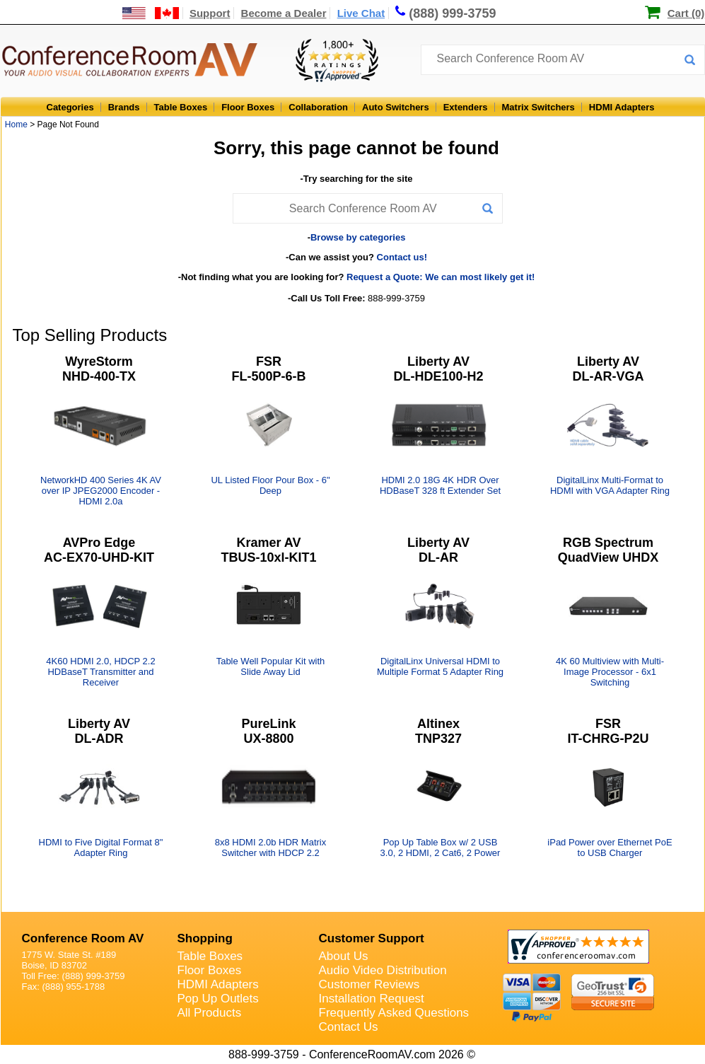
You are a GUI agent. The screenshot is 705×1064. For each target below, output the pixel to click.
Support (210, 13)
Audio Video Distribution (383, 970)
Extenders (465, 107)
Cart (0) (686, 13)
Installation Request (371, 998)
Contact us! (402, 257)
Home (16, 124)
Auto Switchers (395, 107)
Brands (124, 107)
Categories (70, 107)
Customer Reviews (369, 984)
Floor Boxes (247, 107)
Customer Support (371, 938)
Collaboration (318, 107)
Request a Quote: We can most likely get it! (440, 277)
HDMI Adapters (622, 107)
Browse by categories (357, 237)
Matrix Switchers (538, 107)
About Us (343, 956)
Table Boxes (181, 107)
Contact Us (348, 1027)
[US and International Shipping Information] (151, 13)
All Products (209, 1012)
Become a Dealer (284, 13)
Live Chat (361, 13)
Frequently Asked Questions (394, 1012)
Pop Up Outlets (218, 998)
